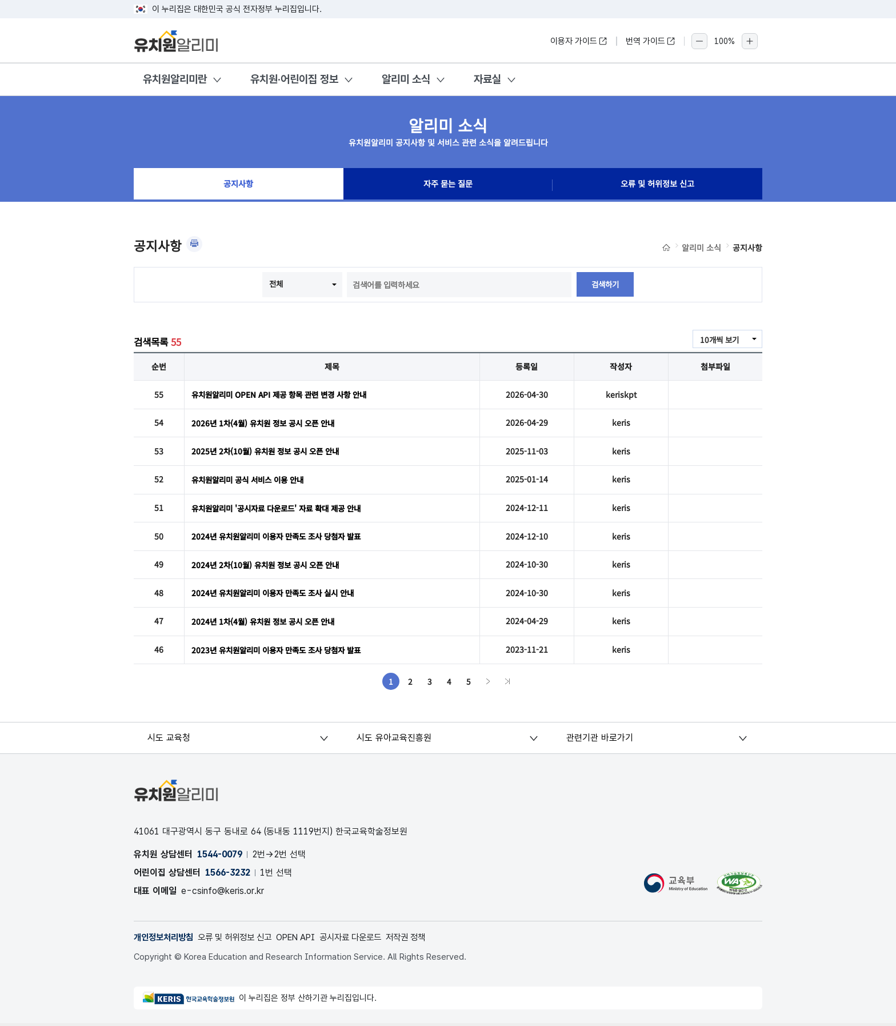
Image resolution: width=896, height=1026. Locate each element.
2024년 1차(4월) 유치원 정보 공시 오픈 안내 (266, 623)
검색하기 (605, 284)
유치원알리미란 (175, 79)
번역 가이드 (650, 41)
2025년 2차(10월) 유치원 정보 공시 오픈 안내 (269, 451)
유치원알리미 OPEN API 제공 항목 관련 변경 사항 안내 (284, 394)
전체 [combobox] (275, 283)
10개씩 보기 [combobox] (718, 339)
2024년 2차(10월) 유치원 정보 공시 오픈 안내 (269, 566)
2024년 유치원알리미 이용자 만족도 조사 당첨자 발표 (281, 537)
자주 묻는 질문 (448, 185)
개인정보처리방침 (166, 939)
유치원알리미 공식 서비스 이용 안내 (251, 480)
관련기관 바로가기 (599, 739)
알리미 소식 (406, 79)
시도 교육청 (169, 739)
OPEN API (308, 939)
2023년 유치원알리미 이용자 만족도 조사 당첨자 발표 (281, 651)
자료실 (487, 79)
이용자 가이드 (578, 41)
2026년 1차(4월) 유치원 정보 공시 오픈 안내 (266, 423)
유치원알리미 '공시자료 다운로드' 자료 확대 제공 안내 (282, 508)
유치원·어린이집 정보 (294, 79)
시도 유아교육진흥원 (394, 739)
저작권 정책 (427, 939)
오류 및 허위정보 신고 (657, 185)
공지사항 (238, 185)
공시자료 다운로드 (368, 939)
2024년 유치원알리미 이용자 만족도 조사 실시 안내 (278, 594)
